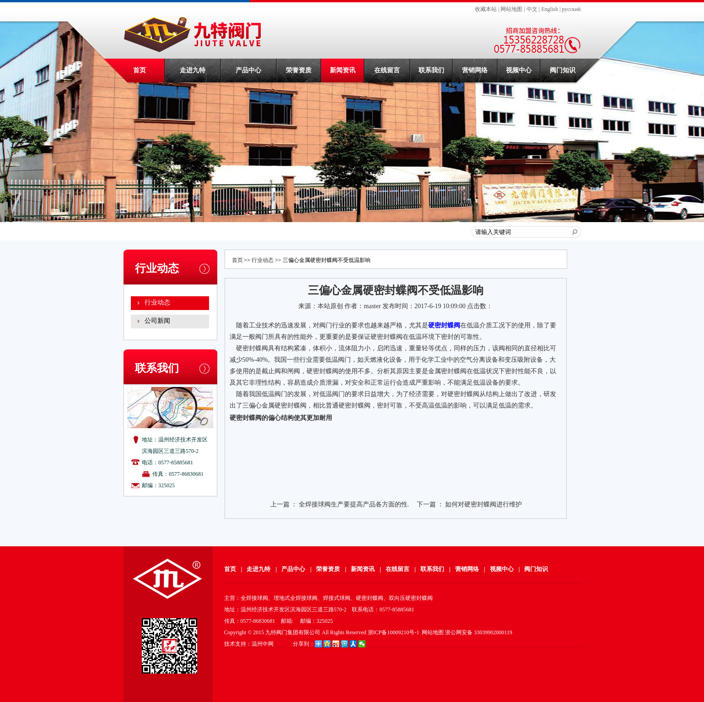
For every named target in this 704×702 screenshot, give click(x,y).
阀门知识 (562, 70)
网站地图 (511, 9)
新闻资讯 (342, 70)
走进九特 (192, 70)
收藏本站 (486, 9)
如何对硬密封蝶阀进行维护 (483, 504)
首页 (139, 70)
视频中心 (519, 70)
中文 (532, 9)
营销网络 (475, 70)
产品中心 (248, 70)
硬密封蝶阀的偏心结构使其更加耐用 (281, 417)
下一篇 (426, 504)
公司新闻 (157, 320)
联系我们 (431, 70)
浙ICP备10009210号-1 (393, 632)
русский (571, 9)
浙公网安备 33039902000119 (478, 632)
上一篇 (280, 504)
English (549, 9)
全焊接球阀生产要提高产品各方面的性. (354, 504)
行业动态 (157, 302)
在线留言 (387, 70)
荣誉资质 (299, 70)
